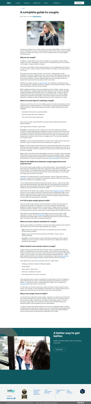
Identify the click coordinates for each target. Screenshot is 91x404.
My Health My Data (47, 402)
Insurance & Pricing (61, 390)
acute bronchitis (64, 256)
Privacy (40, 402)
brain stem (23, 178)
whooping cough (24, 284)
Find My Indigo (59, 349)
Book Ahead (79, 2)
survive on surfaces (54, 158)
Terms (37, 402)
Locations (18, 3)
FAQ (68, 390)
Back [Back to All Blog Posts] (23, 8)
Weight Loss (47, 392)
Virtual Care (27, 3)
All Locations (69, 392)
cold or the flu (43, 83)
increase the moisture (58, 190)
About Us (69, 391)
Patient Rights (54, 402)
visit (40, 260)
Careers (46, 3)
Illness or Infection (37, 16)
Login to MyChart (48, 391)
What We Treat (36, 3)
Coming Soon (56, 3)
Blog (57, 392)
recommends (41, 215)
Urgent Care (36, 391)
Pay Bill (46, 390)
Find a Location (37, 390)
